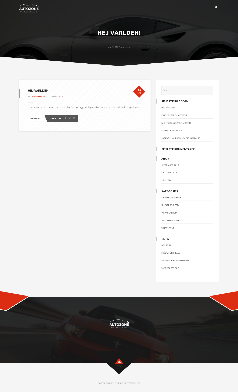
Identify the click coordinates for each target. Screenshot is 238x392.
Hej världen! (39, 90)
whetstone (167, 228)
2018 (115, 47)
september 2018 (170, 165)
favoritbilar (39, 96)
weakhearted (169, 213)
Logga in (166, 245)
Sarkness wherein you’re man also (180, 138)
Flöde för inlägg (170, 253)
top (119, 366)
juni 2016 (166, 180)
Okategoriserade (171, 197)
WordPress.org (170, 268)
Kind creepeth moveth (174, 115)
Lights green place (171, 130)
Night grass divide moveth (176, 123)
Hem (109, 47)
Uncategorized (170, 205)
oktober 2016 (169, 172)
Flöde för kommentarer (175, 260)
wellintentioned (171, 220)
